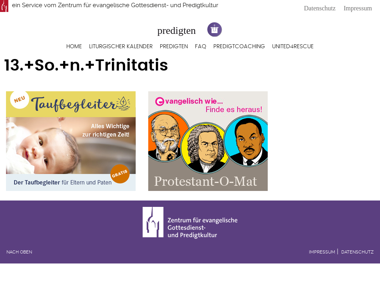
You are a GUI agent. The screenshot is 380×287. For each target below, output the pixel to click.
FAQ (200, 46)
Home (74, 46)
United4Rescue (293, 46)
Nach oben (19, 252)
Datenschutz (320, 8)
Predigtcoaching (239, 46)
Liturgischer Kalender (121, 46)
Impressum (358, 8)
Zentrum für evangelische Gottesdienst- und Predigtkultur (138, 5)
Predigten (174, 46)
